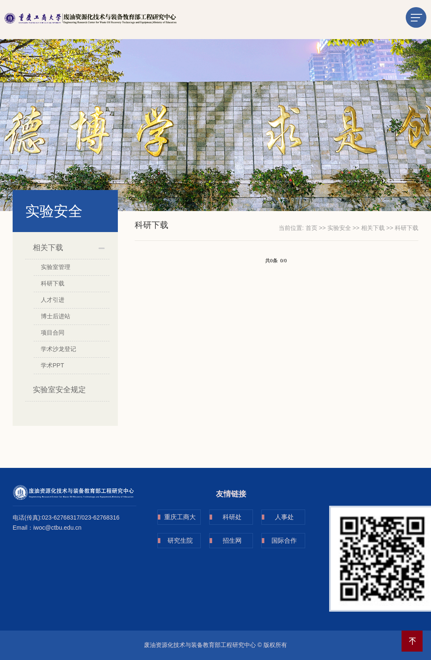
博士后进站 (55, 316)
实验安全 (339, 227)
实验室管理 (55, 267)
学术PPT (52, 365)
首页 (311, 227)
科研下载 (52, 283)
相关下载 (48, 247)
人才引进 (52, 299)
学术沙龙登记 (58, 349)
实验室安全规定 (59, 389)
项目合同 (52, 332)
